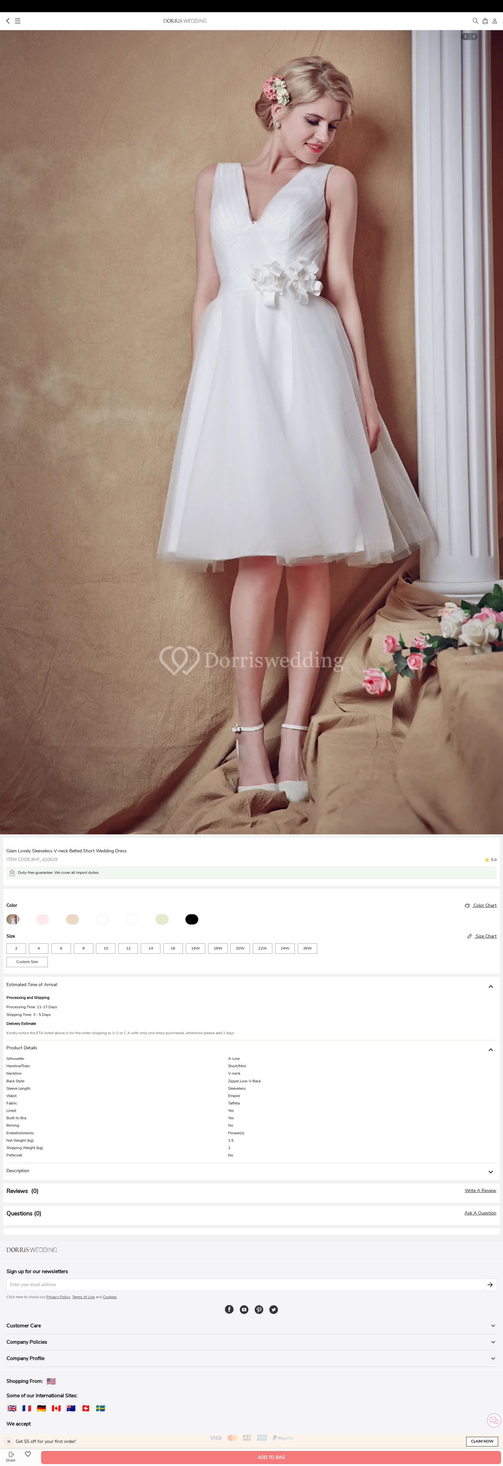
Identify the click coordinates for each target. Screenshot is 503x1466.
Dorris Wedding (185, 21)
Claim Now (482, 1441)
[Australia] (70, 1408)
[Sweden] (100, 1408)
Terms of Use (83, 1297)
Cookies (110, 1297)
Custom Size (27, 961)
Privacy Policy (58, 1297)
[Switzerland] (85, 1408)
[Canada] (56, 1408)
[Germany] (41, 1408)
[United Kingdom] (11, 1408)
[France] (26, 1408)
